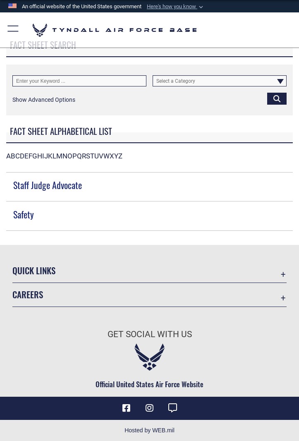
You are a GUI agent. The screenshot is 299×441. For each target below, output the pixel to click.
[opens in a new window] (172, 408)
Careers (27, 294)
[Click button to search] (277, 98)
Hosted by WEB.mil (149, 430)
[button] (176, 6)
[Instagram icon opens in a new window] (150, 408)
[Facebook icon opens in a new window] (126, 408)
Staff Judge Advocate (47, 185)
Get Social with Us (150, 334)
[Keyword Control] (79, 80)
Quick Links (33, 270)
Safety (23, 214)
